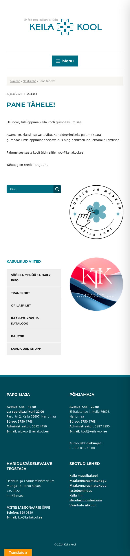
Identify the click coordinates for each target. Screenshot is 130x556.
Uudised (32, 94)
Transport (20, 293)
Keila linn (76, 495)
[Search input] (31, 189)
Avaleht (15, 81)
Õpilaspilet (21, 305)
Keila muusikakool (84, 475)
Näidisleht (29, 81)
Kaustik (17, 336)
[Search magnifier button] (57, 189)
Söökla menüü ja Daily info (31, 277)
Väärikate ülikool (82, 505)
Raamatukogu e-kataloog (25, 320)
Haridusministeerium (86, 500)
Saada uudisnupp (26, 348)
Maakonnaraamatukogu (88, 481)
